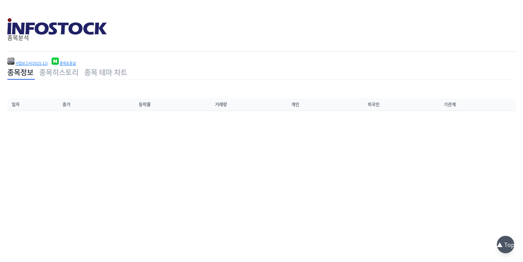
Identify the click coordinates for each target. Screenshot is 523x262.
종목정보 (20, 72)
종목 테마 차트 (105, 72)
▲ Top (506, 244)
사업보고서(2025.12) (31, 63)
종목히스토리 (58, 72)
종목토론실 (68, 63)
